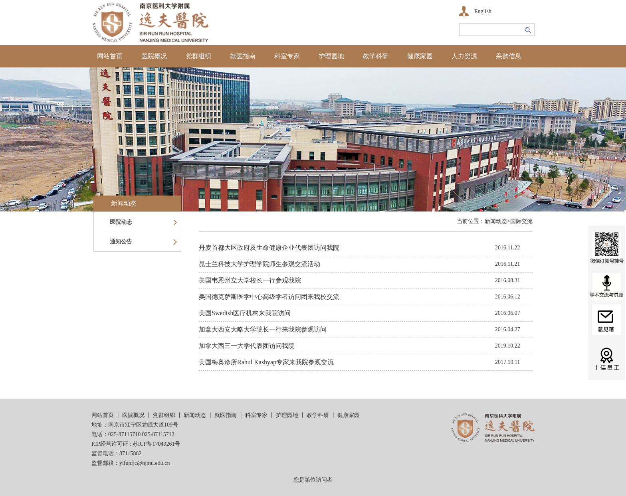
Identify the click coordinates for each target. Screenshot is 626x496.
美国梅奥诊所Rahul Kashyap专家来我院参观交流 (266, 362)
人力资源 (464, 56)
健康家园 (420, 56)
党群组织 (198, 56)
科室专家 (287, 56)
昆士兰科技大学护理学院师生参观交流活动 (259, 264)
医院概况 (154, 56)
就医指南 (243, 56)
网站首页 (110, 56)
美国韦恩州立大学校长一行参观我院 (250, 280)
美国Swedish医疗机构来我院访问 (245, 313)
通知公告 (121, 242)
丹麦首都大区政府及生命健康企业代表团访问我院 (269, 247)
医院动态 (121, 222)
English (482, 11)
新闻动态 (195, 415)
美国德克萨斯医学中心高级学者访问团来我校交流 (269, 296)
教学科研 (375, 56)
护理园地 (331, 56)
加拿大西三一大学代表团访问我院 (247, 345)
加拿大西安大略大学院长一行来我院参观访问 (263, 329)
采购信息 (508, 56)
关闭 (619, 189)
